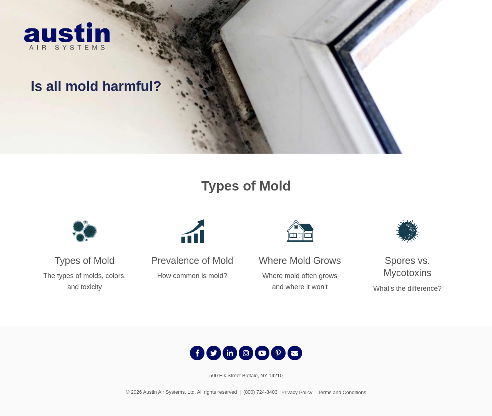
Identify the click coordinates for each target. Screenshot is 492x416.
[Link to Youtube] (262, 353)
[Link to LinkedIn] (230, 353)
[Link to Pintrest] (278, 353)
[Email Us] (295, 353)
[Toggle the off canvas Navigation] (467, 37)
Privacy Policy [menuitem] (296, 392)
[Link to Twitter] (213, 353)
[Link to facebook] (197, 353)
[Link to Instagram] (246, 353)
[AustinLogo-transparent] (67, 37)
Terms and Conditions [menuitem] (342, 392)
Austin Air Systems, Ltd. (169, 392)
